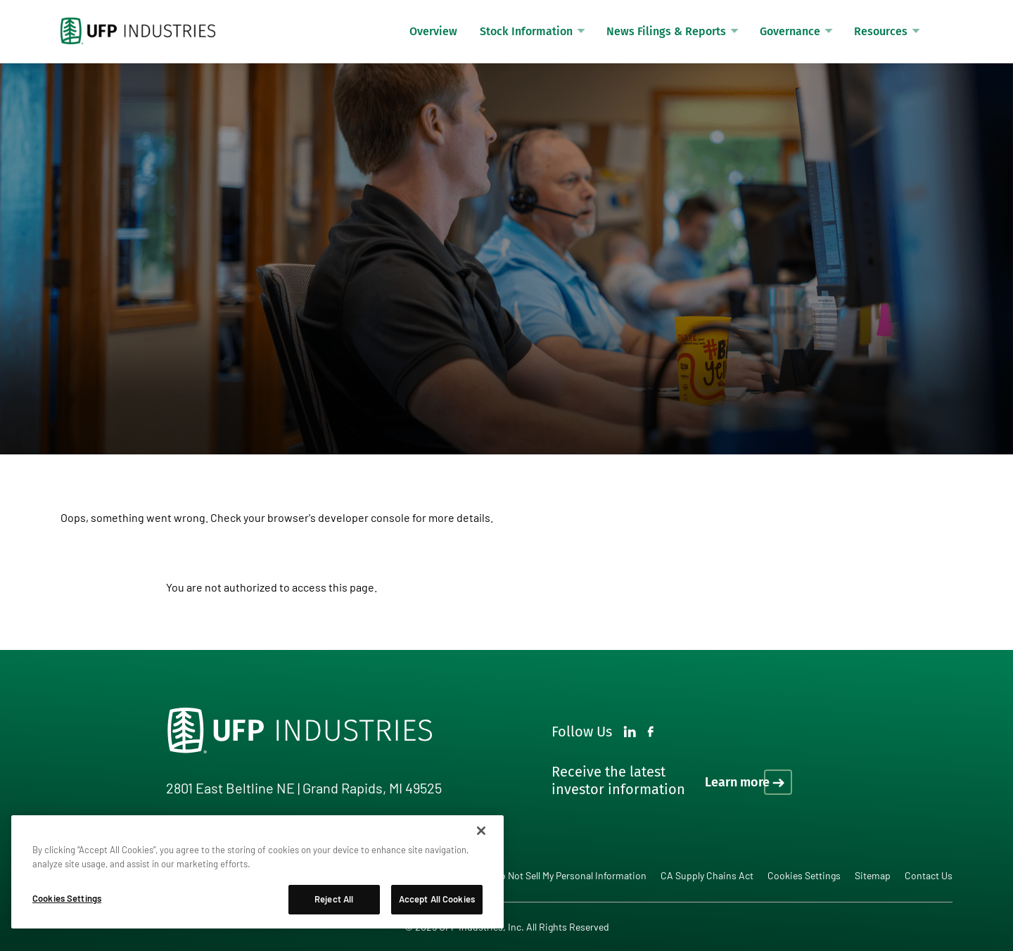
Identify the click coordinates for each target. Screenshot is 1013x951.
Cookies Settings (804, 875)
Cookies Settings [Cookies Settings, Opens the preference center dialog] (66, 898)
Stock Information (526, 31)
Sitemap (873, 875)
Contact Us (929, 875)
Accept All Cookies (437, 899)
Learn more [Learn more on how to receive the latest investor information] (737, 782)
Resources (880, 31)
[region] (257, 871)
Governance (790, 31)
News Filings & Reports (666, 31)
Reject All (333, 899)
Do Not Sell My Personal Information (570, 875)
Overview (433, 31)
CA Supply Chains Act (707, 875)
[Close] (481, 830)
